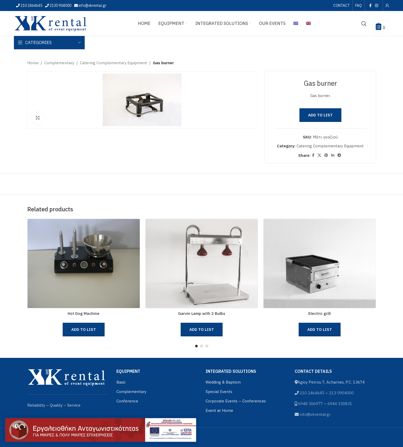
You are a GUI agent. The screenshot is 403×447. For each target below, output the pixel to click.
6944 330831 (339, 403)
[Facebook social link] (370, 5)
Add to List (320, 114)
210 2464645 (31, 5)
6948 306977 (310, 403)
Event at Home (219, 410)
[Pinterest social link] (326, 155)
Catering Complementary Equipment (113, 62)
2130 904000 (60, 5)
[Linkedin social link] (333, 155)
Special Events (219, 391)
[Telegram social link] (339, 155)
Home (33, 62)
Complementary (59, 62)
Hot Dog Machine (83, 313)
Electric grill (319, 313)
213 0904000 (341, 392)
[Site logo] (50, 22)
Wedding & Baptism (223, 382)
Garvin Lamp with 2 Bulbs (201, 313)
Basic (121, 382)
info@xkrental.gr (92, 5)
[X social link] (319, 155)
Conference (127, 400)
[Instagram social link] (376, 5)
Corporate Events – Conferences (236, 400)
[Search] (364, 23)
